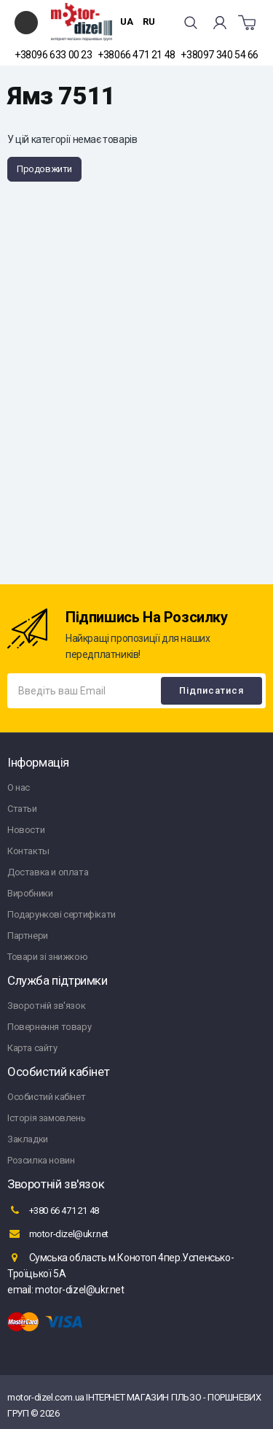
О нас (18, 787)
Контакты (28, 850)
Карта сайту (32, 1047)
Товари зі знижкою (47, 956)
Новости (25, 829)
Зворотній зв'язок (46, 1005)
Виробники (29, 893)
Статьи (22, 808)
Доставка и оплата (47, 872)
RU (149, 21)
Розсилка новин (40, 1160)
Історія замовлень (46, 1117)
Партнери (27, 935)
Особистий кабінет (46, 1096)
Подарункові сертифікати (61, 914)
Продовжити (44, 168)
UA (126, 21)
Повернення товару (49, 1026)
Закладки (27, 1139)
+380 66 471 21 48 (53, 1210)
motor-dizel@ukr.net (57, 1233)
